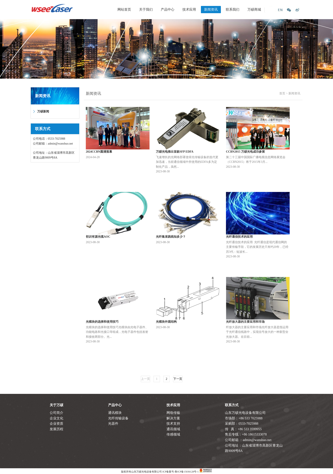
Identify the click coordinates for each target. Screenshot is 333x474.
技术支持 (173, 423)
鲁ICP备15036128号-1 (187, 471)
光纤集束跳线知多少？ (171, 236)
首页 (282, 93)
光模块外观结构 (166, 321)
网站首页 (124, 9)
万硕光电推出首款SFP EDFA (174, 151)
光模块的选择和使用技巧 (102, 321)
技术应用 (189, 9)
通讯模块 (115, 412)
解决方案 (173, 418)
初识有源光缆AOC (98, 236)
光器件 (113, 423)
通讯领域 (173, 429)
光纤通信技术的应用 (239, 236)
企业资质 (56, 423)
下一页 (177, 378)
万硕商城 (254, 9)
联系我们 (232, 9)
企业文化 (56, 418)
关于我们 (146, 9)
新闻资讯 (211, 9)
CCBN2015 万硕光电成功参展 (245, 151)
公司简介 (56, 412)
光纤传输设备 (118, 418)
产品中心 (167, 9)
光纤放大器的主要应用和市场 (245, 321)
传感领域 (173, 434)
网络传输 (173, 412)
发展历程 (56, 429)
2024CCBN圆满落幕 (99, 151)
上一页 (145, 378)
